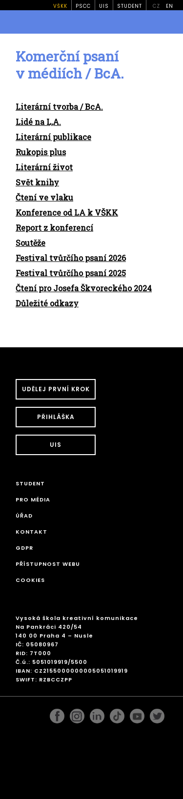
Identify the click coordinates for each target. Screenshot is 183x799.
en (169, 6)
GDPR (24, 548)
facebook (57, 714)
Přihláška (56, 417)
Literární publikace (53, 137)
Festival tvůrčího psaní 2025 (71, 273)
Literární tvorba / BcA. (59, 106)
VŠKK (60, 6)
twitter (157, 714)
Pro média (33, 499)
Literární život (44, 167)
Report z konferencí (54, 227)
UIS (104, 6)
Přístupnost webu (48, 564)
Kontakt (31, 532)
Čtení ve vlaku (44, 197)
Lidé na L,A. (38, 122)
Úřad (24, 515)
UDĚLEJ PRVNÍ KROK (56, 389)
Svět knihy (37, 182)
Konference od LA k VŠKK (67, 212)
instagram (77, 714)
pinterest (137, 714)
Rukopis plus (41, 152)
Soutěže (30, 243)
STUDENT (129, 6)
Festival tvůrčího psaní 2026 (71, 258)
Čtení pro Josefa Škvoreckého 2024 (84, 288)
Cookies (30, 580)
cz (156, 6)
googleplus (117, 714)
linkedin (97, 714)
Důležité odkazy (47, 303)
